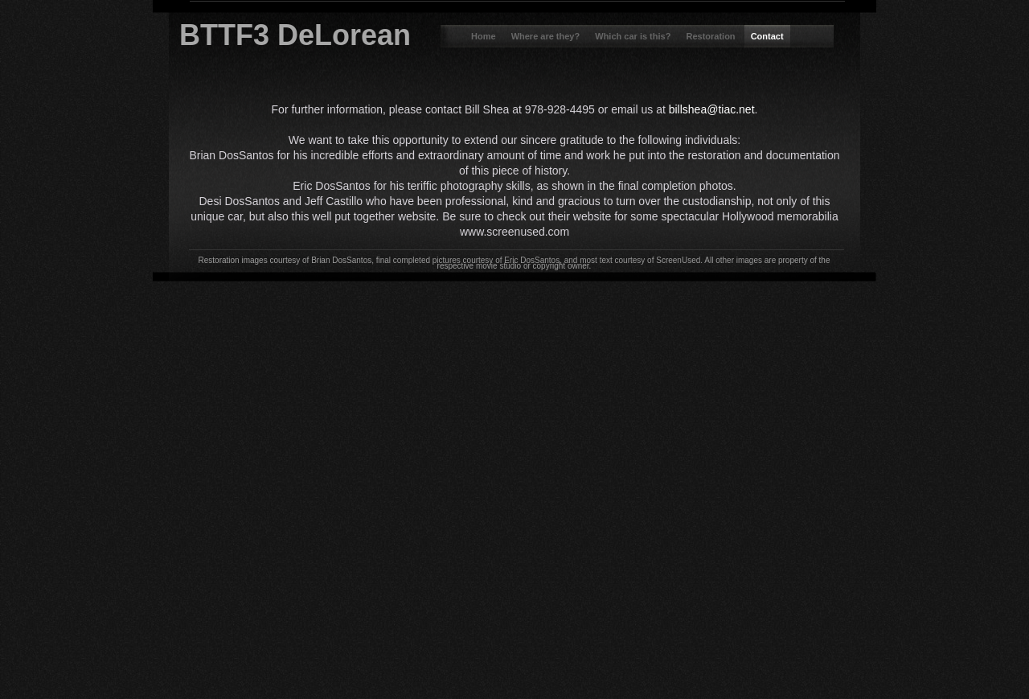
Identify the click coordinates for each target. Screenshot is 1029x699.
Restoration (711, 36)
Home (484, 36)
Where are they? (547, 36)
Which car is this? (634, 36)
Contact (767, 36)
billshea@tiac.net (712, 109)
